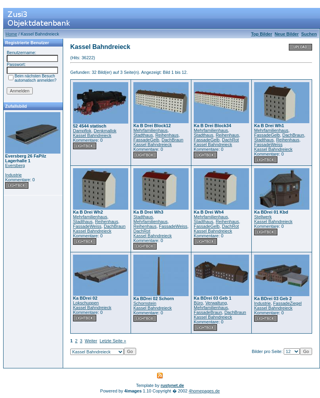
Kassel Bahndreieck (92, 135)
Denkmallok (105, 130)
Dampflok (82, 130)
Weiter (91, 340)
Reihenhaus (167, 135)
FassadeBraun (208, 312)
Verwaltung (215, 302)
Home (11, 34)
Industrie (13, 175)
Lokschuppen (86, 302)
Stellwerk (263, 216)
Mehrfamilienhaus (150, 130)
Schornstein (144, 303)
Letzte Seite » (112, 340)
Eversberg (15, 165)
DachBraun (172, 139)
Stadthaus (143, 135)
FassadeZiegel (287, 303)
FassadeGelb (146, 139)
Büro (198, 302)
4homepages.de (204, 391)
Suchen (309, 34)
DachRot (230, 139)
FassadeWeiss (268, 144)
